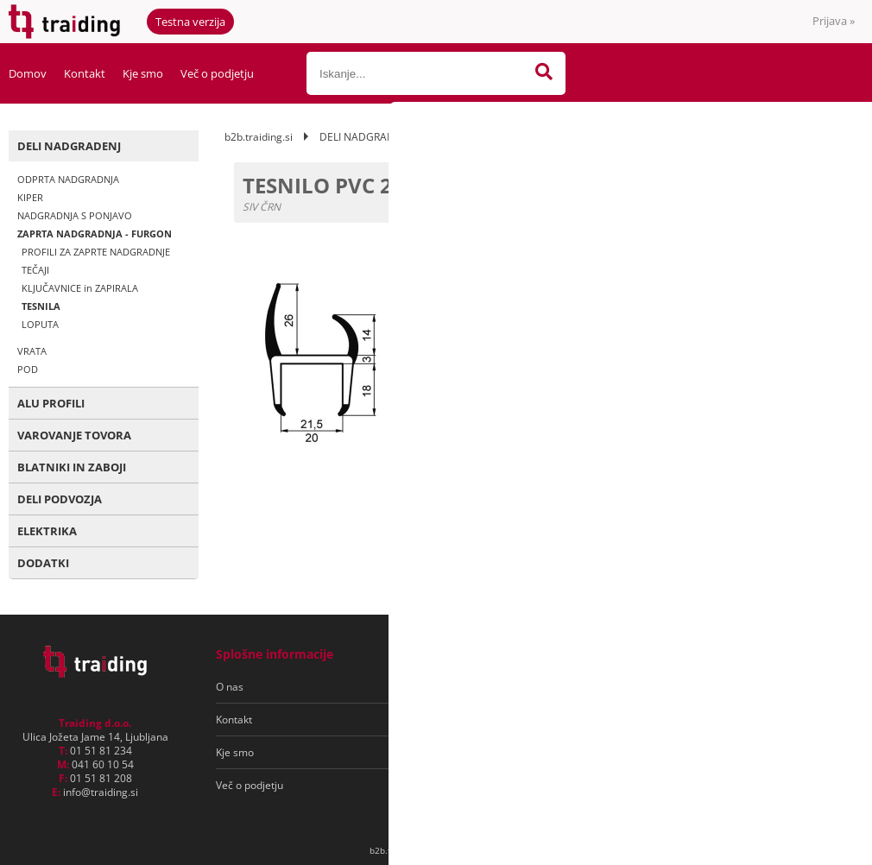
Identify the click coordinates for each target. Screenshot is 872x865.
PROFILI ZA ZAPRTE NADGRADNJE (96, 251)
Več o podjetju (217, 73)
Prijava (833, 20)
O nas (229, 686)
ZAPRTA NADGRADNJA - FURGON (94, 233)
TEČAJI (35, 269)
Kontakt (84, 73)
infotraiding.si (100, 792)
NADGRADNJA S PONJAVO (74, 215)
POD (27, 369)
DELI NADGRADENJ (69, 146)
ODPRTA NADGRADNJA (68, 179)
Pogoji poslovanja (465, 686)
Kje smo (143, 73)
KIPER (30, 197)
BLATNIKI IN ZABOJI (71, 467)
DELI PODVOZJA (59, 499)
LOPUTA (40, 324)
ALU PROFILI (51, 403)
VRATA (32, 350)
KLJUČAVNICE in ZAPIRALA (80, 287)
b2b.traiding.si (258, 136)
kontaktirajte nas (780, 336)
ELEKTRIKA (47, 531)
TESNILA (41, 306)
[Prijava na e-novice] (786, 687)
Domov (28, 73)
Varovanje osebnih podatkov (491, 719)
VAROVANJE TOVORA (74, 435)
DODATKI (43, 563)
